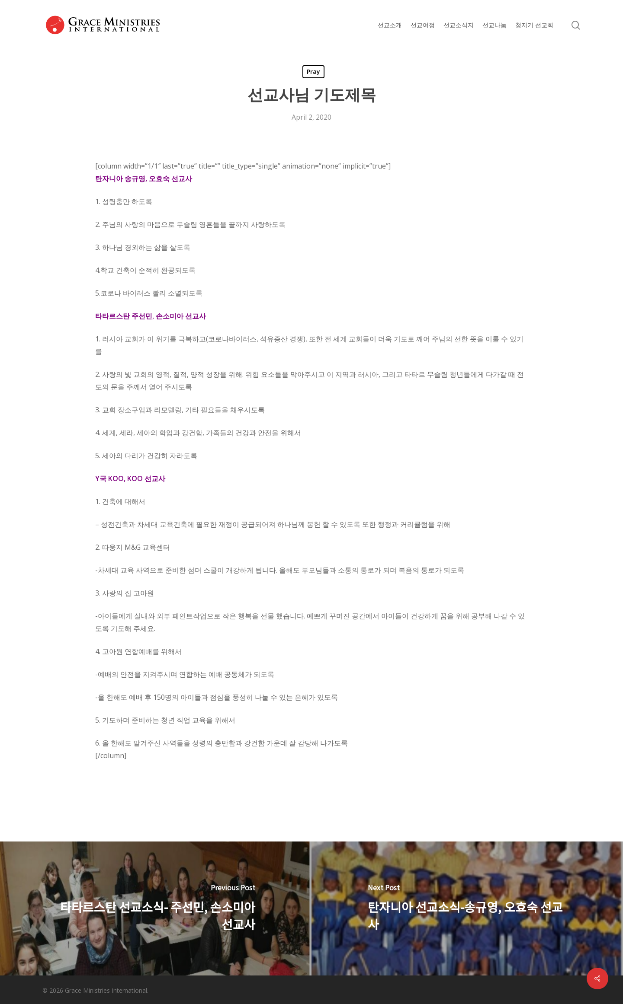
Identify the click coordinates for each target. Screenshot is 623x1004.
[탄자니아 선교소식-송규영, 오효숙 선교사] (467, 908)
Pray (313, 71)
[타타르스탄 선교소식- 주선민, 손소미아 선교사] (156, 908)
